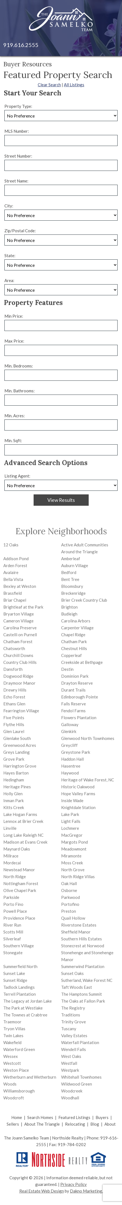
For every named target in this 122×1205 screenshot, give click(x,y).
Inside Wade (72, 800)
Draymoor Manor (19, 682)
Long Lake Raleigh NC (23, 835)
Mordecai (12, 862)
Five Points (13, 717)
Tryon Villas (14, 1028)
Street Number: (18, 155)
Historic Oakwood (77, 786)
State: (9, 255)
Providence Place (19, 918)
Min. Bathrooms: (19, 390)
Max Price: (14, 340)
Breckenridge (73, 593)
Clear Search (49, 84)
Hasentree (70, 765)
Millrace (10, 855)
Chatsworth (14, 648)
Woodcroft (13, 1097)
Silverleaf (12, 938)
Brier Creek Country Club (84, 600)
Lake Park (70, 814)
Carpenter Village (77, 627)
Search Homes (40, 1117)
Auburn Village (74, 565)
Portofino (70, 904)
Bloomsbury (72, 586)
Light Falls (70, 821)
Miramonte (71, 855)
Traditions (70, 1014)
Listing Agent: (17, 475)
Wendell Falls (73, 1049)
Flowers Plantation (78, 717)
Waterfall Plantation (80, 1042)
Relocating (75, 1123)
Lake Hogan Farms (20, 814)
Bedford (68, 572)
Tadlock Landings (19, 987)
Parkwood (70, 897)
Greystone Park (75, 752)
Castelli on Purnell (20, 634)
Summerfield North (20, 966)
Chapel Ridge (73, 634)
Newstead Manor (19, 869)
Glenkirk (68, 731)
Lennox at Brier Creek (23, 821)
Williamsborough (19, 1090)
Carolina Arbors (75, 620)
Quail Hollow (73, 918)
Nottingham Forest (20, 883)
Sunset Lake (14, 973)
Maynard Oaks (16, 848)
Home (16, 1117)
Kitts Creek (13, 807)
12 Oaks (10, 544)
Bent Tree (70, 579)
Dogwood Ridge (18, 676)
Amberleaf (70, 558)
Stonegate (13, 952)
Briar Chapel (14, 600)
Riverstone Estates (78, 924)
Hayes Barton (16, 772)
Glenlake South (17, 738)
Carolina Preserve (20, 627)
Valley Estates (74, 1035)
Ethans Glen (14, 703)
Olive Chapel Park (19, 890)
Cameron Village (18, 620)
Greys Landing (16, 752)
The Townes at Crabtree (25, 1014)
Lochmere (70, 828)
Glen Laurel (13, 731)
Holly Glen (13, 793)
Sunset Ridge (15, 980)
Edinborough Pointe (79, 696)
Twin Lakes (13, 1035)
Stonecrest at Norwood (82, 945)
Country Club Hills (20, 662)
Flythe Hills (13, 724)
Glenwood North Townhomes (87, 738)
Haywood (70, 772)
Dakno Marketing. (86, 1190)
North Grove (73, 869)
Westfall (69, 1063)
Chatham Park (74, 641)
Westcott (12, 1063)
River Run (12, 924)
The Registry (73, 1007)
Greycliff (69, 745)
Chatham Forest (17, 641)
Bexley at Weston (19, 586)
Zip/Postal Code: (20, 230)
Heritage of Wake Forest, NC (87, 779)
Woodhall (70, 1097)
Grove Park (13, 759)
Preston (68, 911)
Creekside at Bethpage (82, 662)
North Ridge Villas (78, 876)
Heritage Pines (17, 786)
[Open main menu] (111, 45)
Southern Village (18, 945)
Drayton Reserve (77, 682)
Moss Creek (72, 862)
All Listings (74, 84)
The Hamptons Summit (81, 994)
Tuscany (68, 1028)
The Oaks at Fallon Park (83, 1000)
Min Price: (13, 316)
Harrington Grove (19, 765)
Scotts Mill (13, 931)
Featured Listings (74, 1117)
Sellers (13, 1123)
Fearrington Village (21, 710)
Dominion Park (74, 676)
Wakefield (12, 1042)
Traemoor (12, 1021)
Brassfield (12, 593)
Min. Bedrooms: (18, 365)
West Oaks (71, 1056)
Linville (10, 828)
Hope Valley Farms (78, 793)
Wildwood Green (76, 1083)
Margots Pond (74, 841)
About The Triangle (42, 1123)
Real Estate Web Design (41, 1190)
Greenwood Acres (19, 745)
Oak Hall (69, 883)
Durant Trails (73, 689)
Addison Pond (16, 558)
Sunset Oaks (72, 973)
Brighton (69, 606)
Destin (67, 669)
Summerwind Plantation (82, 966)
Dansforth (13, 669)
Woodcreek (71, 1090)
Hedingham (13, 779)
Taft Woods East (76, 987)
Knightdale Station (78, 807)
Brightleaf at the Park (23, 606)
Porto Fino (13, 904)
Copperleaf (71, 655)
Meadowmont (73, 848)
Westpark (70, 1070)
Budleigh (69, 613)
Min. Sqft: (13, 440)
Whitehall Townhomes (81, 1076)
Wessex (10, 1056)
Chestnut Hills (74, 648)
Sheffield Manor (76, 931)
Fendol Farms (73, 710)
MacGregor (72, 835)
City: (8, 205)
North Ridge (14, 876)
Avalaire (10, 572)
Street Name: (16, 180)
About (110, 1123)
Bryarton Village (18, 613)
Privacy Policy (73, 1184)
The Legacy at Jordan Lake (27, 1000)
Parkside (11, 897)
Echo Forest (14, 696)
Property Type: (18, 106)
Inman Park (13, 800)
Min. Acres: (14, 415)
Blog (94, 1123)
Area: (9, 280)
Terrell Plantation (19, 994)
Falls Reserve (73, 703)
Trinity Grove (73, 1021)
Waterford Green (19, 1049)
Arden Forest (15, 565)
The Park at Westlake (23, 1007)
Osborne (69, 890)
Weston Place (16, 1070)
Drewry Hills (14, 689)
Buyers (102, 1117)
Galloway (69, 724)
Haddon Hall (72, 759)
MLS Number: (16, 131)
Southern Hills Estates (81, 938)
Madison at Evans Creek (25, 841)
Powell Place (15, 911)
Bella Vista (13, 579)
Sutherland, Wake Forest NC (86, 980)
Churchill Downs (18, 655)
